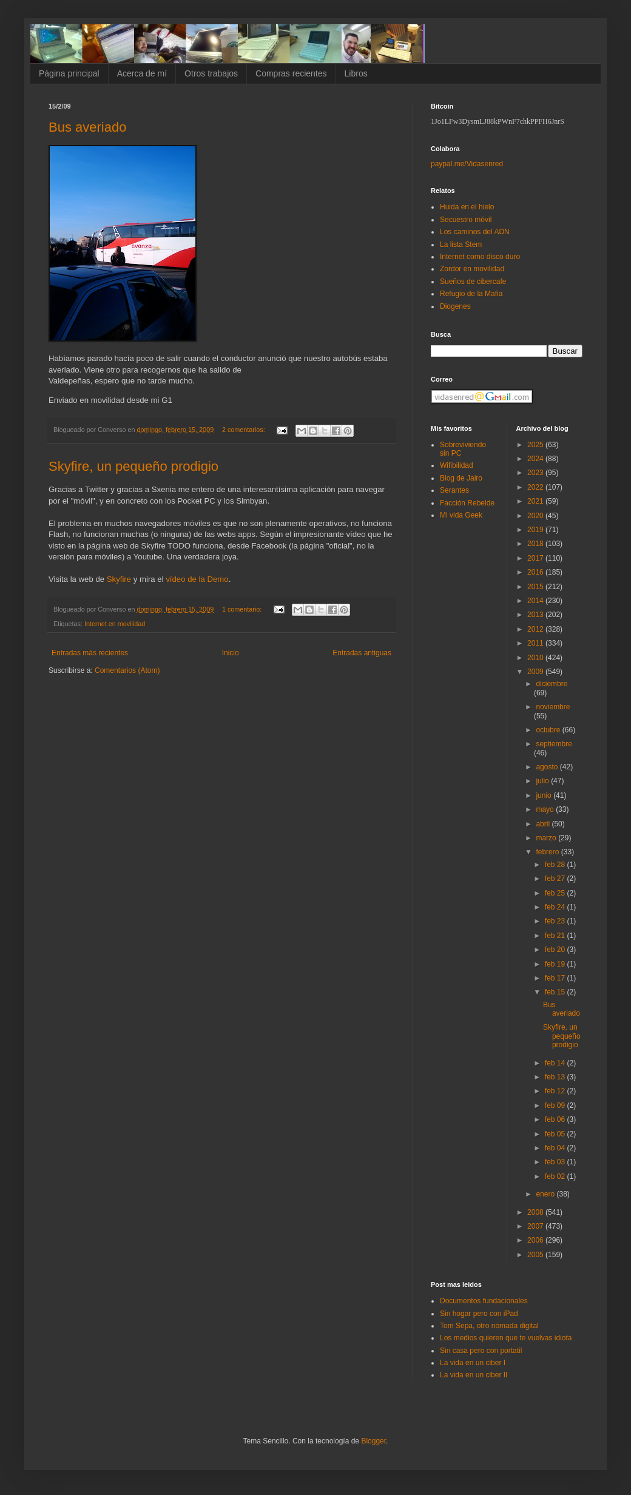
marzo (547, 838)
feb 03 (556, 1162)
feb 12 (556, 1091)
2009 (536, 671)
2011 (536, 643)
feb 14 (556, 1063)
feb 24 (556, 907)
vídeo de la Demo (197, 579)
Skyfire (119, 579)
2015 (536, 586)
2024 (536, 458)
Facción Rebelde (467, 503)
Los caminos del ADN (475, 232)
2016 (536, 572)
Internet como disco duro (480, 256)
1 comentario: (242, 609)
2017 (536, 558)
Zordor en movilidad (472, 269)
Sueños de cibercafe (473, 281)
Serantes (454, 490)
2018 (536, 543)
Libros (356, 73)
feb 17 (556, 978)
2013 (536, 614)
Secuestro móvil (465, 219)
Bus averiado (87, 127)
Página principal (69, 73)
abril (544, 824)
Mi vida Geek (461, 515)
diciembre (551, 684)
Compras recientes (291, 73)
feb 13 (556, 1077)
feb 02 (556, 1176)
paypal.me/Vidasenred (467, 164)
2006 (536, 1240)
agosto (547, 767)
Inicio (230, 653)
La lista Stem (461, 244)
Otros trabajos (211, 73)
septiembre (554, 744)
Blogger (373, 1441)
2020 (536, 515)
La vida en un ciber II (473, 1375)
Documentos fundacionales (484, 1301)
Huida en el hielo (467, 207)
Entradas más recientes (90, 653)
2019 (536, 529)
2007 (536, 1226)
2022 (536, 487)
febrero (548, 852)
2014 (536, 600)
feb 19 (556, 964)
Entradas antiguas (361, 653)
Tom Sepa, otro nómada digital (489, 1325)
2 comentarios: (244, 429)
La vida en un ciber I (472, 1362)
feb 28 (556, 864)
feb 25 (556, 893)
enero (546, 1194)
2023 (536, 472)
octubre (549, 730)
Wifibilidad (456, 465)
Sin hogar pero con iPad (479, 1313)
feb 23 (556, 921)
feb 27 (556, 878)
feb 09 (556, 1105)
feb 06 (556, 1119)
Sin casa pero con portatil (481, 1350)
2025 (536, 444)
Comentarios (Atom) (127, 670)
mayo (546, 809)
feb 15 (556, 992)
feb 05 (556, 1134)
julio (543, 781)
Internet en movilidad (114, 623)
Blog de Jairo (461, 478)
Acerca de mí (142, 73)
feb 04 (556, 1148)
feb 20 (556, 949)
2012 (536, 629)
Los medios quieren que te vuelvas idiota (506, 1338)
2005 (536, 1254)
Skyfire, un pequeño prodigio (133, 466)
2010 (536, 657)
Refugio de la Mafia (471, 293)
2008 (536, 1212)
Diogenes (455, 306)
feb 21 (556, 935)
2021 (536, 501)
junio (544, 795)
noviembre (553, 707)
